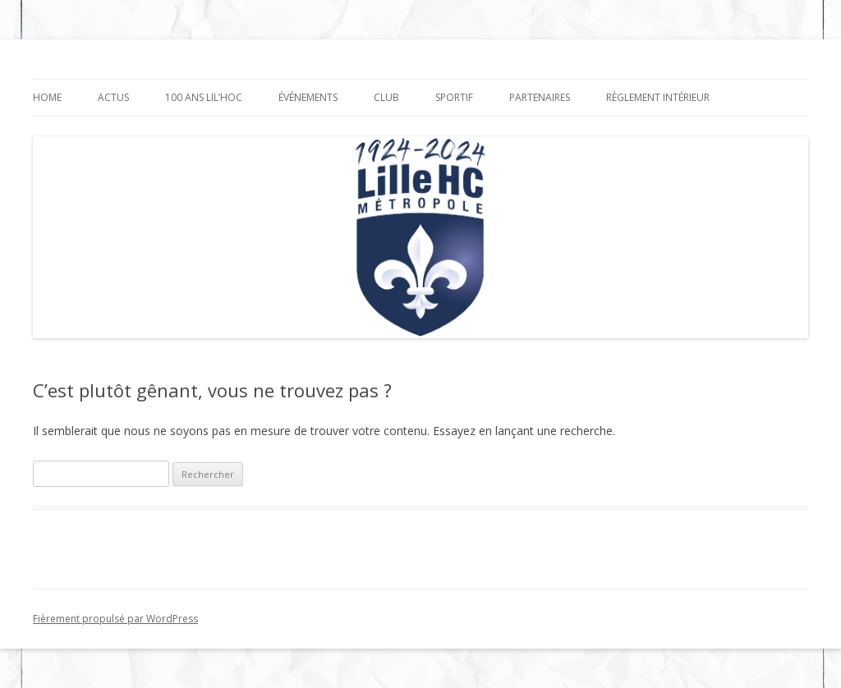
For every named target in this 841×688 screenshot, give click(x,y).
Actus (113, 97)
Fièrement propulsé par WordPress (115, 619)
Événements (308, 97)
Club (386, 97)
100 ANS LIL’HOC (203, 97)
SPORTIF (454, 97)
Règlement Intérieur (658, 97)
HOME (47, 97)
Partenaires (539, 97)
